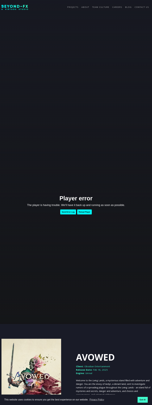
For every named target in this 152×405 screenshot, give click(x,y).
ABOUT (85, 7)
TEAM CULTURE (100, 7)
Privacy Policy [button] (96, 399)
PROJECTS (73, 7)
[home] (33, 7)
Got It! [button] (142, 400)
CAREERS (117, 7)
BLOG (128, 7)
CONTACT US (142, 7)
